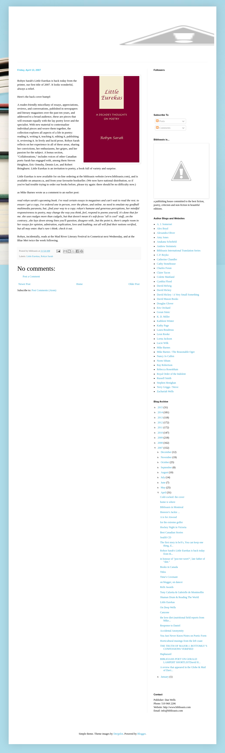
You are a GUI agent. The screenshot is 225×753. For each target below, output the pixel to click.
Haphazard (165, 654)
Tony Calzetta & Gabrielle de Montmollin (182, 592)
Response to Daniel (170, 625)
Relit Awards (167, 587)
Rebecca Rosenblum (167, 369)
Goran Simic (163, 312)
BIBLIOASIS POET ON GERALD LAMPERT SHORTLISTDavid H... (180, 661)
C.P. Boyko (163, 254)
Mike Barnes (163, 347)
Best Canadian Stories (171, 532)
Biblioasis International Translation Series (179, 250)
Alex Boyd (162, 228)
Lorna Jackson (164, 338)
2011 (161, 427)
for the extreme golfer (171, 522)
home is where (167, 502)
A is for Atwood (168, 517)
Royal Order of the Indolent (171, 373)
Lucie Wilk (163, 343)
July (163, 477)
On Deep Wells (168, 607)
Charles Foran (164, 268)
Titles (163, 571)
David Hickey (164, 290)
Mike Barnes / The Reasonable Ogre (176, 351)
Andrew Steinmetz (166, 246)
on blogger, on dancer (171, 582)
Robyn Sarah (47, 256)
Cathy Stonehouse (166, 263)
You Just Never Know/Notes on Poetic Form (183, 635)
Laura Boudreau (165, 329)
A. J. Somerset (164, 224)
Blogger (141, 733)
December (166, 452)
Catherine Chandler (167, 259)
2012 (161, 422)
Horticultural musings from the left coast (181, 640)
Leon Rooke (163, 334)
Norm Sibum (163, 360)
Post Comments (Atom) (44, 290)
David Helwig (164, 285)
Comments (163, 127)
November (166, 457)
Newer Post (24, 284)
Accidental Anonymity (172, 630)
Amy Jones (163, 237)
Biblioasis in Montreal (171, 507)
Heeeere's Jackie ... (170, 512)
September (166, 467)
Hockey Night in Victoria (173, 527)
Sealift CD (165, 537)
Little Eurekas (33, 256)
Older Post (134, 284)
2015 (161, 407)
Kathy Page (163, 325)
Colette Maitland (165, 276)
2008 (161, 442)
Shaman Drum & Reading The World (179, 597)
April (164, 492)
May (163, 487)
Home (79, 284)
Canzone (164, 612)
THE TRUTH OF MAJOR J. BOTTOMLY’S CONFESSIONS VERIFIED (183, 647)
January (165, 676)
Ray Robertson (164, 365)
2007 (161, 447)
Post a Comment (31, 276)
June (163, 482)
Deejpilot (118, 733)
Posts (160, 121)
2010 (161, 432)
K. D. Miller (163, 316)
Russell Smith (164, 378)
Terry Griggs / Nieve (167, 387)
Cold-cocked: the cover (172, 497)
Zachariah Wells (165, 391)
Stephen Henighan (166, 382)
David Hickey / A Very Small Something (178, 294)
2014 (161, 412)
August (165, 472)
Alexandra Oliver (166, 232)
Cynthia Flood (164, 281)
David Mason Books (167, 298)
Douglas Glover (165, 303)
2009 (161, 437)
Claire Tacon (163, 272)
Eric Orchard (163, 307)
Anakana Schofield (167, 241)
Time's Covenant (169, 576)
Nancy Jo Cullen (165, 356)
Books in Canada (169, 567)
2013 (161, 417)
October (165, 462)
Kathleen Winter (165, 320)
